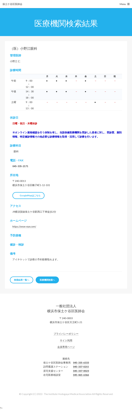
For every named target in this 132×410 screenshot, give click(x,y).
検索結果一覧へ (21, 280)
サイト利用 (66, 340)
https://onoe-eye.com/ (24, 226)
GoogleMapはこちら (30, 195)
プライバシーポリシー (66, 333)
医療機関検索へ (47, 280)
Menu (123, 3)
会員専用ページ (66, 346)
